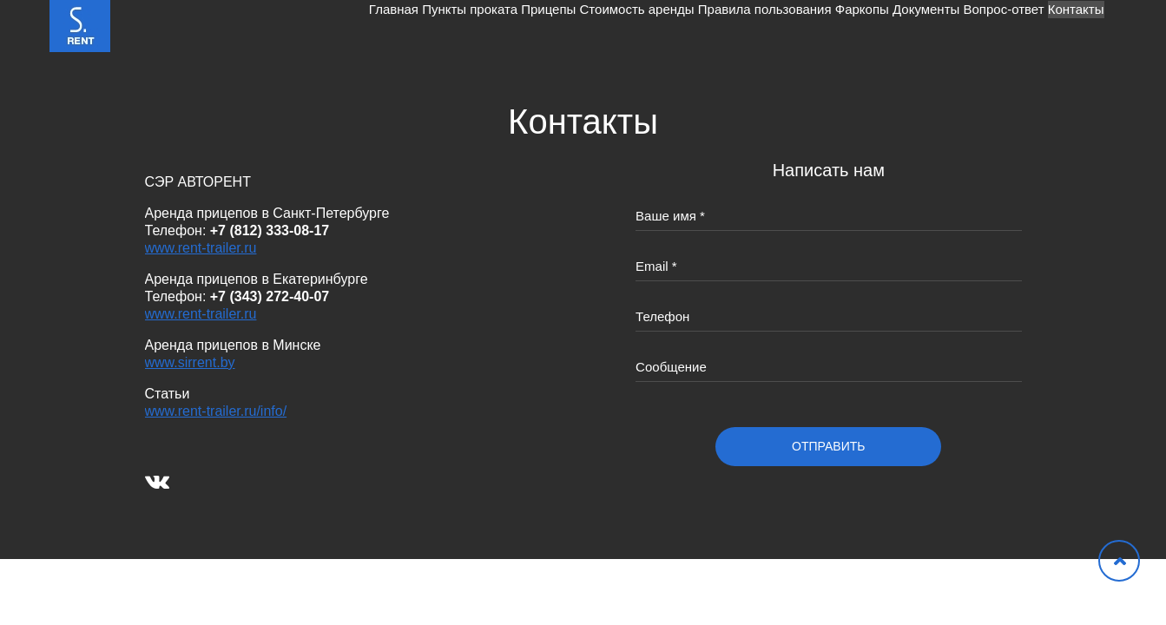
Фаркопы (783, 25)
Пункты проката (300, 25)
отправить (828, 446)
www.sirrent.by (190, 362)
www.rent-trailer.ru (201, 247)
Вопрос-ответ (969, 25)
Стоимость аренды (513, 25)
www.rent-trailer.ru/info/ (216, 411)
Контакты (1065, 25)
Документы (869, 25)
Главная (202, 25)
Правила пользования (663, 25)
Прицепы (401, 25)
